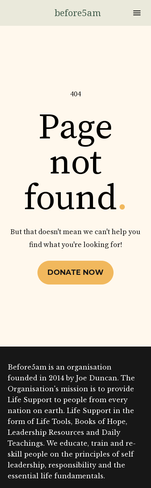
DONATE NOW (75, 258)
